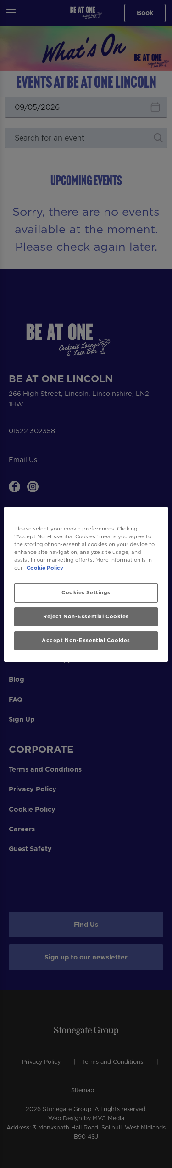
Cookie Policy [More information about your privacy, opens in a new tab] (45, 567)
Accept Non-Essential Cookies (86, 640)
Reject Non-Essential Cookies (86, 616)
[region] (85, 583)
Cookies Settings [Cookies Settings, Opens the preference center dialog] (86, 592)
